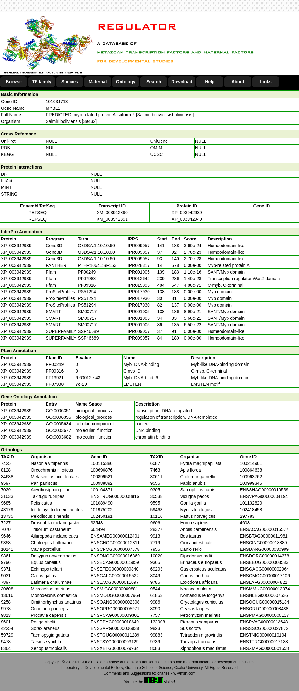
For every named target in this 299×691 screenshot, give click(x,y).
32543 (97, 522)
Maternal (98, 81)
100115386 (102, 463)
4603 (245, 522)
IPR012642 (139, 278)
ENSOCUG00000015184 (264, 602)
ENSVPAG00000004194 (264, 496)
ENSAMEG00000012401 (115, 536)
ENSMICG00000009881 (114, 588)
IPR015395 (139, 285)
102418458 (251, 509)
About (237, 81)
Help (209, 81)
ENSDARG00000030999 (264, 549)
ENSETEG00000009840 (115, 569)
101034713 (57, 101)
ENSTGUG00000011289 (115, 635)
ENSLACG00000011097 (115, 582)
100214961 (251, 463)
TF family (41, 81)
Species (69, 81)
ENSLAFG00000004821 (263, 582)
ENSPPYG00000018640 (115, 621)
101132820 (251, 503)
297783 (247, 516)
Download (181, 81)
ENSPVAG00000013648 (264, 621)
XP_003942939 (187, 212)
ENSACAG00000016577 (264, 529)
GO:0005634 (58, 423)
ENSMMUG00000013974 (265, 588)
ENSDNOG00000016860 (115, 555)
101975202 (102, 509)
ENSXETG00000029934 (115, 648)
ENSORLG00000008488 (264, 608)
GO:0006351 (58, 410)
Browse (14, 81)
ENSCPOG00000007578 (115, 549)
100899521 (102, 476)
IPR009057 (139, 245)
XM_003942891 (112, 219)
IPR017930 (139, 291)
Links (266, 81)
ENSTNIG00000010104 (263, 635)
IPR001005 (139, 271)
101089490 (102, 503)
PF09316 (55, 370)
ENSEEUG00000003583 (264, 562)
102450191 (102, 516)
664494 (98, 529)
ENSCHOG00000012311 (115, 542)
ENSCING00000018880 (263, 542)
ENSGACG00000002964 (264, 569)
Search (153, 81)
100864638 (251, 470)
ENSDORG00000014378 (264, 555)
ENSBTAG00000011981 (264, 536)
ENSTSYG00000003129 (115, 641)
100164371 (102, 489)
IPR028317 (139, 265)
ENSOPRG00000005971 (115, 608)
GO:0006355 (58, 417)
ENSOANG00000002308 (115, 602)
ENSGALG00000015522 (115, 575)
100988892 (102, 483)
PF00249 (55, 364)
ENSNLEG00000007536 (264, 595)
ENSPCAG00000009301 (115, 615)
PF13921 (55, 377)
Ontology (125, 81)
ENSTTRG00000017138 (264, 641)
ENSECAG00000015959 (115, 562)
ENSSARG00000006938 (115, 628)
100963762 (251, 476)
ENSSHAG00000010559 (264, 489)
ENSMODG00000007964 (115, 595)
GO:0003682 (58, 436)
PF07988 (55, 384)
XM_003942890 (112, 212)
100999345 (251, 483)
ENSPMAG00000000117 (264, 615)
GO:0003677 (58, 430)
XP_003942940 (187, 219)
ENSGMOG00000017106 (265, 575)
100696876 (102, 470)
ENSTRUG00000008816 (115, 496)
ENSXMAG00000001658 (264, 648)
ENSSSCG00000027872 (264, 628)
